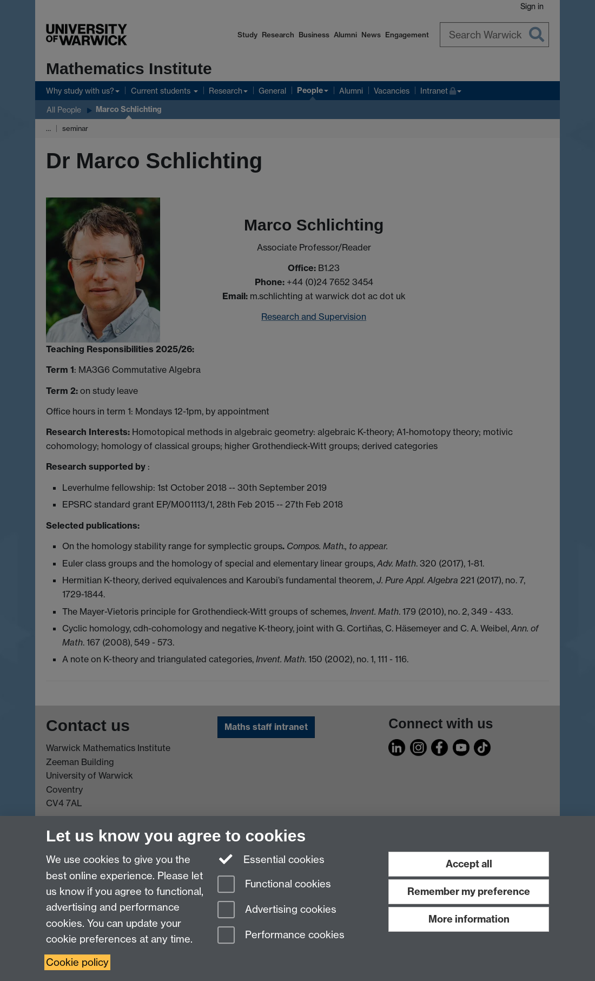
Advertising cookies (276, 910)
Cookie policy (77, 962)
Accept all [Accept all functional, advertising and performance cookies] (469, 864)
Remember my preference (468, 891)
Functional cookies (274, 885)
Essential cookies (271, 859)
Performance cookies (281, 936)
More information (469, 919)
